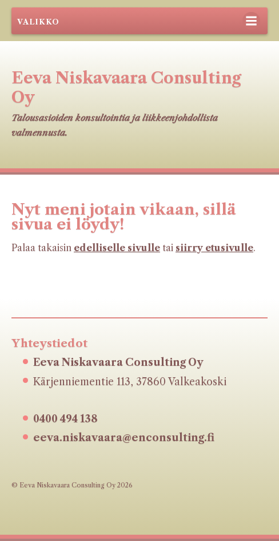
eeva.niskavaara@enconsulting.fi (123, 437)
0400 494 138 (65, 419)
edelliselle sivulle (117, 247)
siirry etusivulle (214, 247)
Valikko (38, 22)
